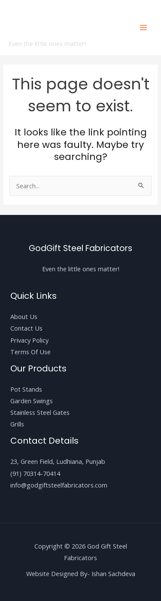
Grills (17, 424)
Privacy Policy (29, 340)
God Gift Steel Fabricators (54, 22)
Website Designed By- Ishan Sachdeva (80, 573)
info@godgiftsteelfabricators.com (58, 485)
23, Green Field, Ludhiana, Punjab (57, 461)
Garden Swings (31, 400)
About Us (23, 316)
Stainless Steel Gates (40, 412)
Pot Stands (26, 389)
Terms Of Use (30, 351)
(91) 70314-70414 (35, 473)
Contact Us (26, 328)
